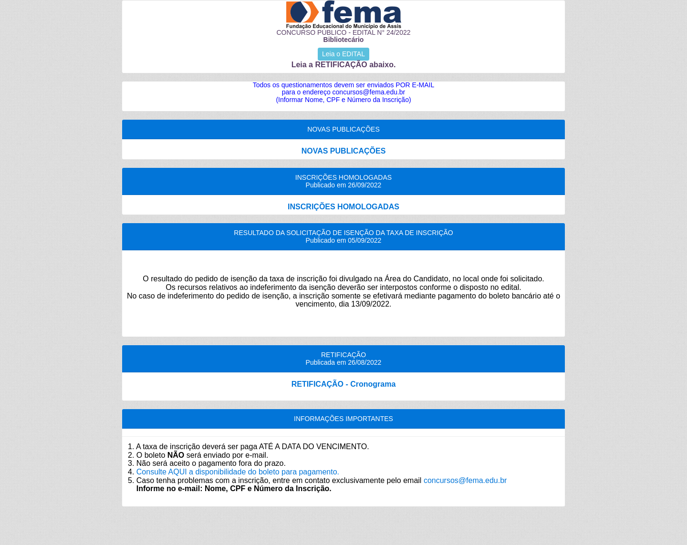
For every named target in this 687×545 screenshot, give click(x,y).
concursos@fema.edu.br (465, 480)
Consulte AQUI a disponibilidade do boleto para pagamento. (237, 472)
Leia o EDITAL (343, 54)
